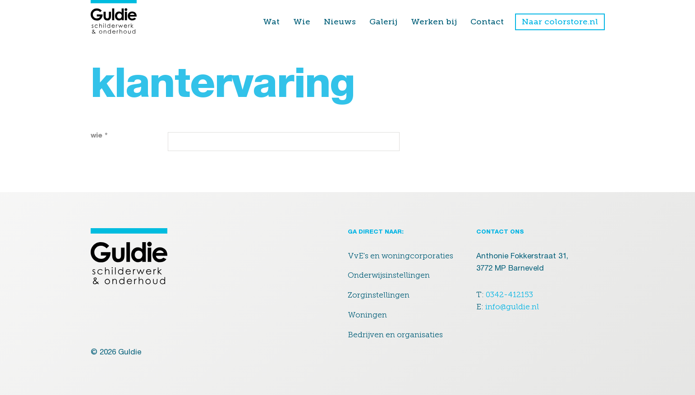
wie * (99, 136)
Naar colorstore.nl (560, 22)
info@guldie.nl (512, 306)
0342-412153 (509, 294)
